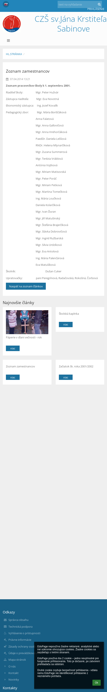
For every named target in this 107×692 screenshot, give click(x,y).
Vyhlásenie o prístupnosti (24, 633)
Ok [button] (96, 682)
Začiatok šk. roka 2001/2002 (76, 366)
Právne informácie (19, 640)
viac (12, 348)
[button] (6, 4)
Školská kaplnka (69, 314)
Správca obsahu (18, 620)
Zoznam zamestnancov (20, 366)
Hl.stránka (14, 54)
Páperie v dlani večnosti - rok (24, 337)
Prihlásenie (95, 9)
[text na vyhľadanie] (79, 4)
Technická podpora (20, 626)
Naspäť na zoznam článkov (26, 286)
